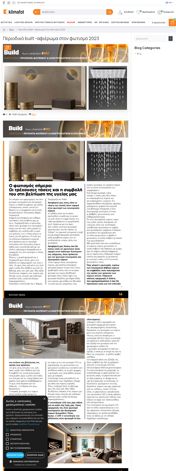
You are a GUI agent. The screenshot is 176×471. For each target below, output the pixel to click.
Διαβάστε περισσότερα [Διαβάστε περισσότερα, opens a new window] (29, 424)
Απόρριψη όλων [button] (35, 455)
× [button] (44, 399)
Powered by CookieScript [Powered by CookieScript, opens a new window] (25, 465)
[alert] (25, 432)
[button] (7, 430)
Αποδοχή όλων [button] (15, 455)
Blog (11, 29)
